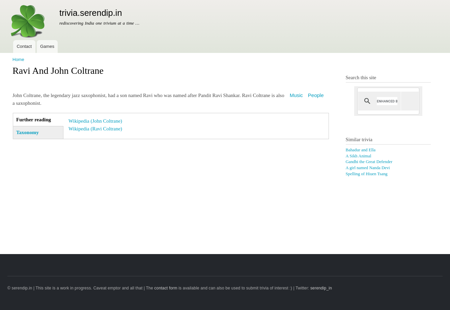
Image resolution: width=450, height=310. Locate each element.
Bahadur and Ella (361, 150)
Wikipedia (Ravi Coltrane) (95, 128)
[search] (387, 101)
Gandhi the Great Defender (369, 161)
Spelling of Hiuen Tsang (367, 174)
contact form (165, 288)
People (316, 95)
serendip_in (321, 288)
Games (47, 46)
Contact (24, 46)
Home (18, 59)
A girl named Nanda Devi (368, 167)
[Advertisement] (170, 191)
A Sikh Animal (358, 156)
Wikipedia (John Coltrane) (95, 121)
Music (296, 95)
